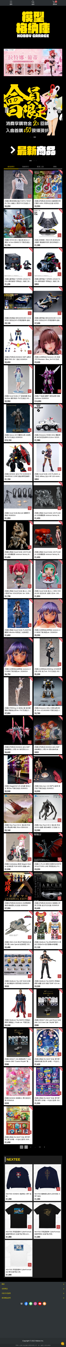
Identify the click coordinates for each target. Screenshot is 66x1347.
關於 (3, 1284)
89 (40, 1147)
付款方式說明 (6, 1293)
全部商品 (5, 1289)
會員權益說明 (6, 1298)
